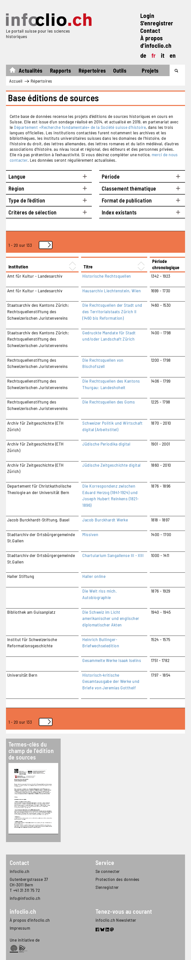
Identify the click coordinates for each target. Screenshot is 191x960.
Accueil (15, 71)
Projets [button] (150, 70)
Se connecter (108, 871)
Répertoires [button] (92, 70)
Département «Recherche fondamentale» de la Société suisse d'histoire (80, 127)
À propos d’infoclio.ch (156, 41)
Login (147, 15)
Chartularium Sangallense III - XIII (112, 555)
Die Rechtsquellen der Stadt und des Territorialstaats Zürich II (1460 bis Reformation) (112, 311)
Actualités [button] (31, 70)
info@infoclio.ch (25, 898)
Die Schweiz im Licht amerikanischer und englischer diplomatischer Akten (110, 618)
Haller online (93, 576)
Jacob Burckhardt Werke (105, 519)
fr (153, 55)
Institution (18, 266)
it (163, 55)
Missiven (90, 534)
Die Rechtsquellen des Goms (108, 401)
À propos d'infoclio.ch (30, 920)
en (173, 55)
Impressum (20, 928)
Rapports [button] (60, 70)
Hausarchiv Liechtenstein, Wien (111, 290)
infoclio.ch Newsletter (116, 920)
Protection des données (118, 879)
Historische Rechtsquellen (106, 276)
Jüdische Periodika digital (106, 444)
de (143, 55)
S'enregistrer (156, 23)
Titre (88, 266)
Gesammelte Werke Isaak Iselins (111, 660)
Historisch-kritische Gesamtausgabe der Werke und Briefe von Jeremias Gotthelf (110, 681)
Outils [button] (119, 70)
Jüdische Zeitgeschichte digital (111, 465)
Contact (150, 30)
